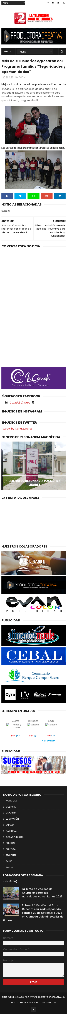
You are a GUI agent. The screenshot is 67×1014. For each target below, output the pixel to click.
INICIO (8, 51)
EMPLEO (10, 824)
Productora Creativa (43, 1002)
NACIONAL (11, 831)
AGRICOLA (11, 800)
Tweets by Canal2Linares (16, 428)
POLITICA (11, 849)
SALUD (9, 861)
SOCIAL (22, 77)
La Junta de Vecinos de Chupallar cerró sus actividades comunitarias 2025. (42, 892)
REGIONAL (11, 855)
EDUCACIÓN (12, 818)
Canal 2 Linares (19, 402)
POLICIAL (10, 843)
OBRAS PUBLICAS (15, 837)
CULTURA (11, 806)
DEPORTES (11, 812)
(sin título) (10, 881)
